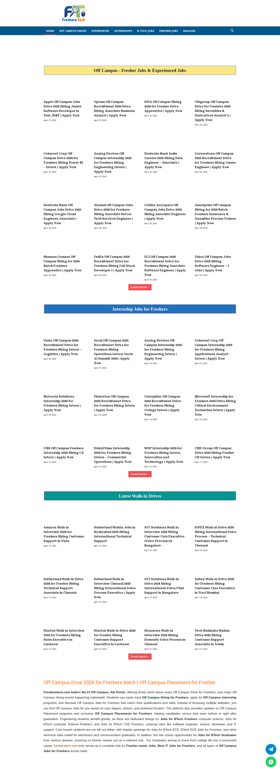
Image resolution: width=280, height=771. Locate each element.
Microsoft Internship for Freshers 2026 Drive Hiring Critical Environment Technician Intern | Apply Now (215, 405)
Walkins (189, 31)
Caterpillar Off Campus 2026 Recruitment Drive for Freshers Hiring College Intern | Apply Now (162, 405)
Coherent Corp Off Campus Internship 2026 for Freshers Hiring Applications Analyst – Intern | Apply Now (213, 349)
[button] (232, 31)
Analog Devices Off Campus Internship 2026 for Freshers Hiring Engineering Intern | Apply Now (113, 162)
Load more (140, 287)
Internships (123, 31)
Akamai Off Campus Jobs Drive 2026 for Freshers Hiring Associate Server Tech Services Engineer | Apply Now (113, 214)
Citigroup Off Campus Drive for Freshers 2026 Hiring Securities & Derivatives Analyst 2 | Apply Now (213, 111)
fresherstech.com (65, 745)
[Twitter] (271, 749)
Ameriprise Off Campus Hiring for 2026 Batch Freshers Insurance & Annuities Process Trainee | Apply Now (215, 214)
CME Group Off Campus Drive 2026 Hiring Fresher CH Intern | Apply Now (214, 453)
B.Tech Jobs (145, 31)
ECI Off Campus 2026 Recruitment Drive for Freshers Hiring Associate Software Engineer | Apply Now (165, 266)
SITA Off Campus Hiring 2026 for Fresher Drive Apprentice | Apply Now (163, 106)
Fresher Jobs (168, 31)
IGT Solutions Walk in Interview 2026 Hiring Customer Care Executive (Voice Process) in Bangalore (164, 536)
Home (50, 31)
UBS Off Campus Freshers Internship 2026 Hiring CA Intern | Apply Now (64, 453)
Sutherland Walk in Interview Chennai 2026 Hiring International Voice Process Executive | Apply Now (115, 588)
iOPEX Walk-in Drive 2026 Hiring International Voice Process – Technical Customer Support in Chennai (215, 536)
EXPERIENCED (100, 31)
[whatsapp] (271, 762)
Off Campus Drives (73, 31)
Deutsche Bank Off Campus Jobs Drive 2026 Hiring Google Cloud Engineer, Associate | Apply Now (62, 214)
